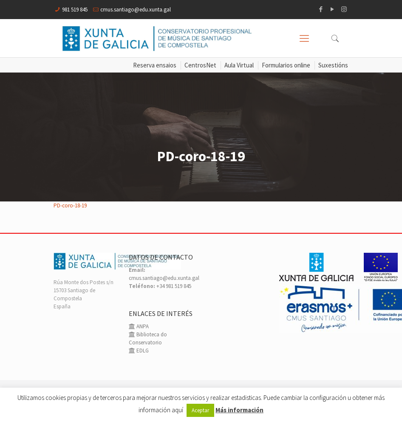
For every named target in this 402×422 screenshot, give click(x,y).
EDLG (142, 350)
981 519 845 (75, 9)
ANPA (142, 326)
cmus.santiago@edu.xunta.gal (135, 9)
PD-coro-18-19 (70, 205)
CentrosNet (200, 65)
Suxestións (333, 65)
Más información (239, 410)
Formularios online (286, 65)
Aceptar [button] (200, 410)
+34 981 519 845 (173, 286)
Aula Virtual (239, 65)
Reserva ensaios (154, 65)
